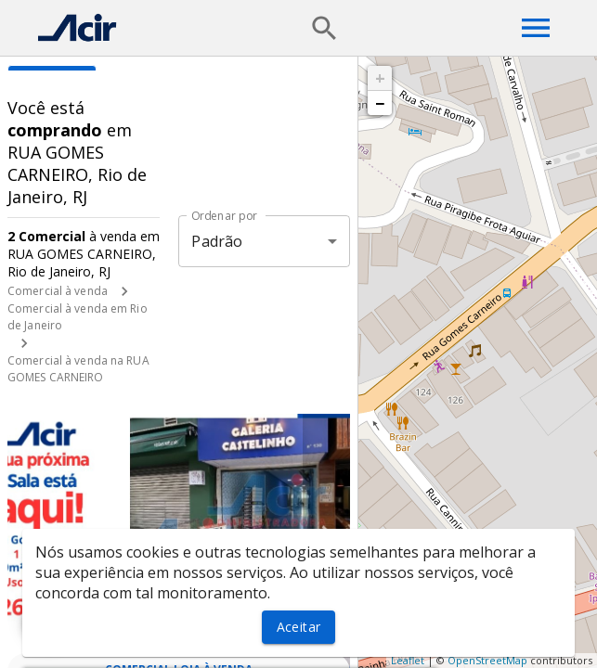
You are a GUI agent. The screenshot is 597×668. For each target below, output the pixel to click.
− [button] (379, 103)
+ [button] (380, 78)
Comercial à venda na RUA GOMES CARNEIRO (78, 369)
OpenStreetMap (487, 660)
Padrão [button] (216, 241)
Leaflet (407, 660)
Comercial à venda (57, 291)
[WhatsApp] (48, 620)
